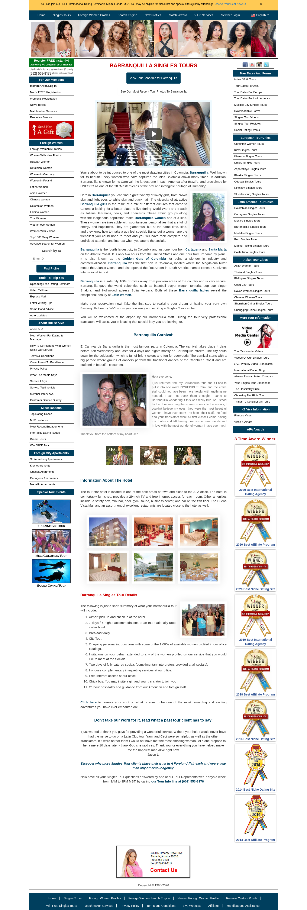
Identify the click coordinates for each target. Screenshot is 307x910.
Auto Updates (38, 315)
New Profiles (153, 15)
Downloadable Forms (247, 111)
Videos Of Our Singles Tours (251, 357)
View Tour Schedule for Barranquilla (153, 78)
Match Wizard (178, 15)
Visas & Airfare (243, 421)
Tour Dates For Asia (246, 85)
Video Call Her (39, 290)
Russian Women (40, 161)
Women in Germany (42, 174)
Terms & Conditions (42, 356)
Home (41, 15)
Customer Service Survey (45, 400)
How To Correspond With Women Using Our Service (50, 347)
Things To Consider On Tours (252, 401)
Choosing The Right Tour (249, 395)
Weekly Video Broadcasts (253, 363)
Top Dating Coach (41, 414)
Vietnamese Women (42, 224)
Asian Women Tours (246, 265)
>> (229, 4)
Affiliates (213, 905)
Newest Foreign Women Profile (198, 898)
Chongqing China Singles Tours (253, 310)
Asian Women (38, 193)
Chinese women (40, 199)
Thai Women (38, 218)
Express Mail (38, 296)
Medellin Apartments (42, 484)
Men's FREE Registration (45, 92)
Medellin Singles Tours (248, 233)
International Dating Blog (249, 370)
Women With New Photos (46, 155)
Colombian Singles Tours (249, 208)
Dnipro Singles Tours (247, 162)
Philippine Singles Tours (249, 278)
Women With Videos (42, 231)
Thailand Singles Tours (248, 272)
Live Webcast (192, 905)
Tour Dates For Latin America (252, 98)
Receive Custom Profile (241, 898)
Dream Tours (38, 439)
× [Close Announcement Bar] (261, 4)
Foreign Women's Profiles (46, 149)
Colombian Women (42, 205)
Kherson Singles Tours (248, 156)
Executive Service (41, 117)
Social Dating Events (247, 130)
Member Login (230, 15)
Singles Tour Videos (246, 117)
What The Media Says (43, 375)
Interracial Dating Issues (45, 432)
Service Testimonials (42, 387)
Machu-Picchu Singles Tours (251, 245)
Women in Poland (41, 180)
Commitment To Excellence (47, 362)
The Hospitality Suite (247, 389)
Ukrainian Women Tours (249, 143)
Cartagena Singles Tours (249, 214)
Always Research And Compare (254, 376)
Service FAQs (38, 381)
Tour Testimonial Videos (249, 351)
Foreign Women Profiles (94, 15)
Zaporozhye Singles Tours (250, 169)
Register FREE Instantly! (51, 63)
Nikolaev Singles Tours (248, 187)
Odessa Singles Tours (247, 181)
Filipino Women (39, 212)
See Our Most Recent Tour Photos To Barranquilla (153, 91)
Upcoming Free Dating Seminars (50, 283)
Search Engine (127, 15)
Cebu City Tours (244, 284)
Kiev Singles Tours (245, 150)
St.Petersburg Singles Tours (251, 194)
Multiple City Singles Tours (250, 104)
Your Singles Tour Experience (252, 382)
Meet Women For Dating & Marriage (46, 337)
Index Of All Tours (245, 79)
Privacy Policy (38, 368)
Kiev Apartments (40, 465)
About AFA (36, 329)
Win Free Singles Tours (61, 905)
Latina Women (39, 186)
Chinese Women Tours (248, 297)
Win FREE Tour (39, 445)
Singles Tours (62, 15)
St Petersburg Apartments (46, 459)
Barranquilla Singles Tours (250, 226)
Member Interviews (42, 394)
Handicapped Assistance (243, 905)
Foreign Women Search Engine (149, 898)
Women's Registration (43, 98)
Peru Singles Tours (246, 239)
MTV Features (39, 420)
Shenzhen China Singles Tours (253, 303)
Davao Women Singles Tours (252, 291)
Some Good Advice (42, 309)
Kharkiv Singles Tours (247, 175)
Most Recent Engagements (47, 426)
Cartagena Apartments (44, 478)
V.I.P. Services (203, 15)
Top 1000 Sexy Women (44, 237)
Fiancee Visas (243, 415)
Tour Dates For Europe (248, 92)
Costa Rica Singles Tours (249, 252)
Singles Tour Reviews (247, 123)
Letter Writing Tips (41, 302)
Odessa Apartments (42, 471)
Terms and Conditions (161, 905)
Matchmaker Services (43, 111)
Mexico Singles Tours (247, 220)
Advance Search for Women (47, 243)
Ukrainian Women (41, 168)
